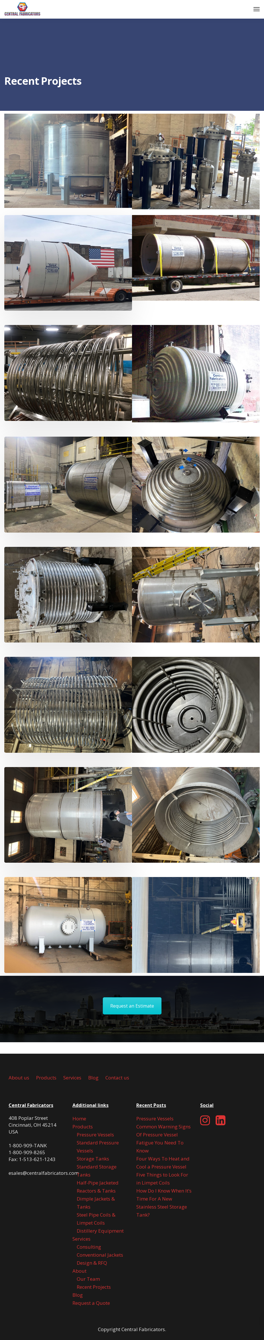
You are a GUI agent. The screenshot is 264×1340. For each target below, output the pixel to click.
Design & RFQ (92, 1263)
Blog (93, 1077)
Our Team (88, 1279)
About (79, 1271)
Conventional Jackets (100, 1255)
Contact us (117, 1077)
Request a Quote (91, 1303)
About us (19, 1077)
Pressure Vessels (95, 1134)
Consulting (89, 1247)
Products (46, 1077)
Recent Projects (94, 1287)
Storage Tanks (93, 1158)
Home (79, 1118)
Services (72, 1077)
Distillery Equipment (100, 1230)
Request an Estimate (132, 1006)
